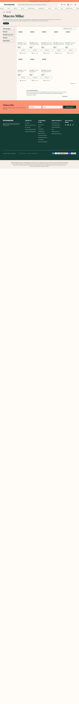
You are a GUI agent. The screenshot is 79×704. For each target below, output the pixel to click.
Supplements (41, 8)
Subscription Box (55, 211)
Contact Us (40, 216)
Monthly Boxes (70, 8)
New (62, 8)
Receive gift (69, 195)
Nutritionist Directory (57, 221)
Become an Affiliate (42, 229)
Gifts (56, 8)
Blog (53, 217)
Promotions (41, 227)
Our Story (27, 211)
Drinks (23, 8)
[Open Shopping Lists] (68, 4)
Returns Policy (41, 221)
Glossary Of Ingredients (30, 219)
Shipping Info (41, 219)
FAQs (39, 214)
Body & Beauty (32, 8)
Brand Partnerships (42, 225)
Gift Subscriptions (56, 213)
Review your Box (55, 219)
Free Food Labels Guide (30, 217)
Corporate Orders (42, 223)
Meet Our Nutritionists (30, 213)
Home (50, 8)
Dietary (16, 8)
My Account (41, 212)
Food (9, 8)
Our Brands (27, 215)
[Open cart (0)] (75, 4)
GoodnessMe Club (56, 215)
